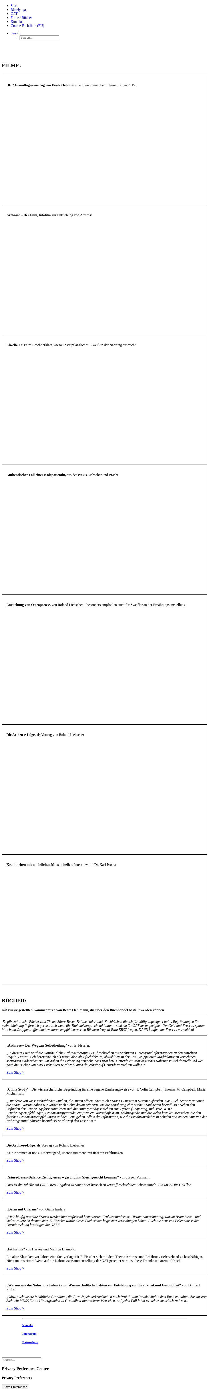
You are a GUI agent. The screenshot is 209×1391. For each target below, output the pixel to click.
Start (14, 6)
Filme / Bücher (21, 18)
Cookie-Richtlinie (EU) (27, 26)
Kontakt (16, 22)
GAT (14, 14)
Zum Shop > (15, 1072)
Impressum (29, 1333)
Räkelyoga (18, 10)
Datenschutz (30, 1342)
